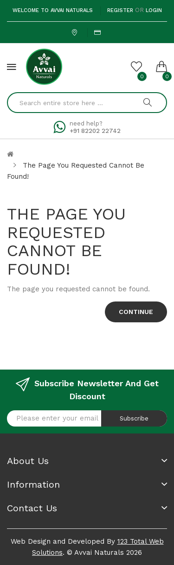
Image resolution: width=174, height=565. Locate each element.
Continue (136, 311)
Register (120, 10)
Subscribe (134, 418)
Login (154, 10)
